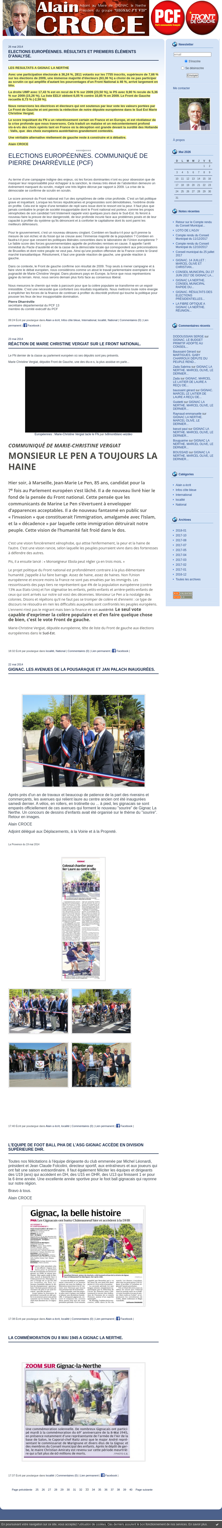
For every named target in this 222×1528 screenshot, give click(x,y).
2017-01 (181, 569)
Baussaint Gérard (184, 351)
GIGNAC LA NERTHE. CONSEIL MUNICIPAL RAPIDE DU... (190, 284)
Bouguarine (180, 440)
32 (80, 1489)
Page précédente (22, 1489)
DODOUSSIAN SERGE (188, 336)
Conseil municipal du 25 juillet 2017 (195, 253)
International (184, 495)
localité (180, 499)
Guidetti (178, 402)
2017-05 (181, 550)
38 (118, 1489)
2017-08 (181, 540)
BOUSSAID (180, 452)
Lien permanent (100, 651)
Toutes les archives (188, 579)
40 (130, 1489)
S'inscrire (192, 61)
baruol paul (180, 429)
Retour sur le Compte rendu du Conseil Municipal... (194, 223)
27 (49, 1489)
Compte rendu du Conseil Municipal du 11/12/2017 (192, 237)
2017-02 (181, 564)
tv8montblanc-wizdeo (118, 434)
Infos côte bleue (186, 490)
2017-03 (181, 560)
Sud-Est (49, 633)
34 (93, 1489)
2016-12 (181, 574)
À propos (179, 140)
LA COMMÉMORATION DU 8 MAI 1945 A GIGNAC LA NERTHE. (65, 1338)
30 (68, 1489)
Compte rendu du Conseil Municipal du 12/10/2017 (192, 245)
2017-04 (181, 555)
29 (61, 1489)
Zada (176, 378)
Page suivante (144, 1489)
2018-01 (181, 530)
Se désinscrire (192, 68)
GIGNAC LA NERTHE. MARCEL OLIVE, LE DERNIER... (193, 370)
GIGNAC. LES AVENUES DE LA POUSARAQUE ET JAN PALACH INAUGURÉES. (81, 669)
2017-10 (181, 535)
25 (37, 1489)
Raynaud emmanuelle (187, 413)
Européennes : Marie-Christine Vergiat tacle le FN (67, 434)
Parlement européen (51, 490)
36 (106, 1489)
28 (55, 1489)
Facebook (31, 325)
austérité (105, 609)
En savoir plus (197, 1524)
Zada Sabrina (182, 366)
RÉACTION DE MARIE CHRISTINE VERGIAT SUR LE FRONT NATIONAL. (74, 344)
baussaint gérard (184, 390)
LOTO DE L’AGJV (187, 230)
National (181, 504)
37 (112, 1489)
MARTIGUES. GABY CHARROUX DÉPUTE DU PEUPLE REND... (190, 358)
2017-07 (181, 545)
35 (99, 1489)
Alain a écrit (183, 485)
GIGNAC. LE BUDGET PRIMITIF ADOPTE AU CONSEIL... (188, 343)
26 (43, 1489)
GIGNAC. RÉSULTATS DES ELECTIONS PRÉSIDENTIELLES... (194, 295)
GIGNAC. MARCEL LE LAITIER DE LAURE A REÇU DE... (192, 382)
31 (74, 1489)
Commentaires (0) (130, 320)
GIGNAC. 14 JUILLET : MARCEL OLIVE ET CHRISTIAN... (191, 264)
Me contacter (181, 88)
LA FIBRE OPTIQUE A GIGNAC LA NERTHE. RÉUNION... (190, 307)
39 (124, 1489)
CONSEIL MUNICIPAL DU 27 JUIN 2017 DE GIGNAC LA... (195, 273)
